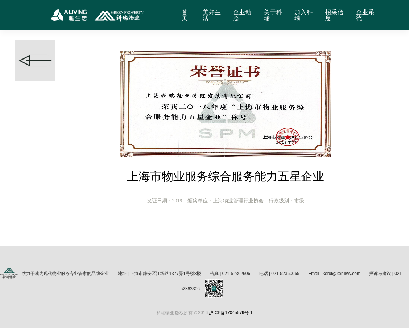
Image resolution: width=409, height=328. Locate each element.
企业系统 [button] (365, 15)
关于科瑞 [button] (273, 15)
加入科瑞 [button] (303, 15)
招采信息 (334, 15)
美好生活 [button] (212, 15)
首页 (185, 15)
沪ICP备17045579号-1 (230, 312)
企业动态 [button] (242, 15)
